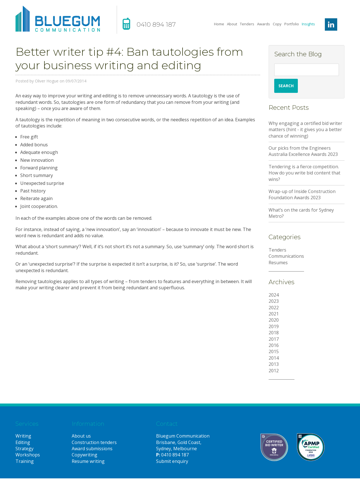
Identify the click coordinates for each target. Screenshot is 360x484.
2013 (274, 364)
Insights (308, 23)
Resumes (278, 262)
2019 (274, 326)
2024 (274, 295)
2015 (274, 351)
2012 (274, 371)
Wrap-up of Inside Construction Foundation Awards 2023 (302, 194)
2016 (274, 345)
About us (81, 436)
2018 (274, 333)
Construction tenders (94, 442)
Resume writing (88, 461)
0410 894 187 (156, 24)
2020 (274, 320)
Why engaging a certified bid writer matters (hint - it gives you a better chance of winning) (305, 129)
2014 (274, 358)
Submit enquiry (172, 461)
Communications (286, 256)
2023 (274, 301)
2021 (274, 314)
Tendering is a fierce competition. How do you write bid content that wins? (304, 172)
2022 (274, 307)
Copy (277, 23)
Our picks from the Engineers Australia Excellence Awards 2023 (303, 151)
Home (219, 23)
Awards (263, 23)
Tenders (247, 23)
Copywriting (84, 455)
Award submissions (92, 448)
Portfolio (291, 23)
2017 (274, 339)
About (232, 23)
